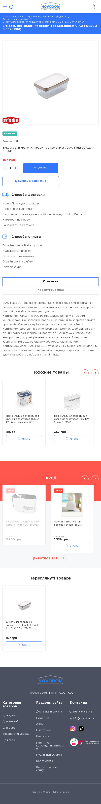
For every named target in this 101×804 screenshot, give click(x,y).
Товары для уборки (16, 734)
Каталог (20, 17)
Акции (40, 724)
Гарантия (42, 718)
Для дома (8, 728)
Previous (85, 372)
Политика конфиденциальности (50, 746)
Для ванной (10, 721)
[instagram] (73, 729)
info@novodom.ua (82, 719)
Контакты (43, 736)
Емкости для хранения (15, 19)
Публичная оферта (49, 755)
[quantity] (10, 168)
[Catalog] (5, 7)
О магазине (44, 730)
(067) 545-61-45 (82, 712)
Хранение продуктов (55, 17)
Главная (7, 17)
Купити (74, 546)
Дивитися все (45, 558)
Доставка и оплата (49, 711)
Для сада (8, 740)
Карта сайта (44, 761)
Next (95, 372)
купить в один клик (30, 181)
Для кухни (34, 17)
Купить (40, 168)
